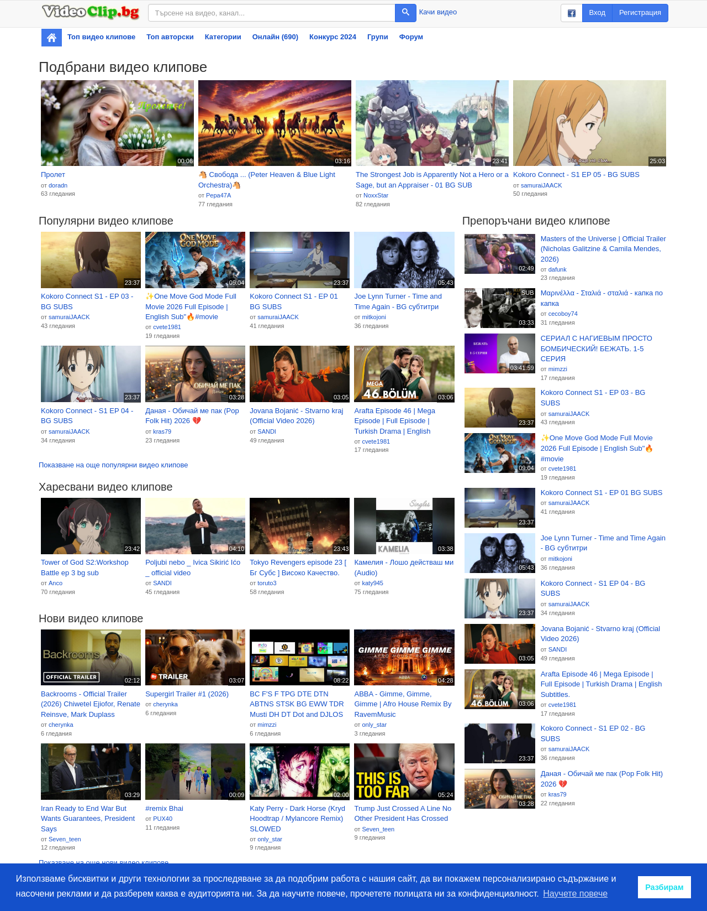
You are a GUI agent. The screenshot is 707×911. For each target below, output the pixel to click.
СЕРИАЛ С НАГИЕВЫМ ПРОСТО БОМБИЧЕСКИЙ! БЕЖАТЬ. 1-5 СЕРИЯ (596, 348)
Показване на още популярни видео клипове (113, 465)
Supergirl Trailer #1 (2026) (187, 694)
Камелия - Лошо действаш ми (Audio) (403, 567)
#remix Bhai (164, 808)
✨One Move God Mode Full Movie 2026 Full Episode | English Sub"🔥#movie (190, 306)
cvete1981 (167, 327)
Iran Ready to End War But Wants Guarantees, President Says (88, 818)
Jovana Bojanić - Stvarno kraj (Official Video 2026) (296, 416)
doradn (58, 185)
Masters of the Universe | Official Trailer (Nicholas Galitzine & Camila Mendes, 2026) (603, 249)
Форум (411, 37)
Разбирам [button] (664, 887)
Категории (223, 37)
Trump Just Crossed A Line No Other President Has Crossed (402, 813)
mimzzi (266, 724)
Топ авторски (169, 37)
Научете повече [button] (575, 893)
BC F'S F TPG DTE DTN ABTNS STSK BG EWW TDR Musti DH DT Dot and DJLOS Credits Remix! (297, 705)
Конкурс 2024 (332, 37)
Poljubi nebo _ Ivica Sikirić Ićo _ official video (192, 567)
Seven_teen (65, 839)
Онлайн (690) (275, 37)
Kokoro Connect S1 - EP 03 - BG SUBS (87, 301)
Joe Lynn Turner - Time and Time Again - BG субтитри (398, 301)
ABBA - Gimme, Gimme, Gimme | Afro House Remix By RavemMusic (402, 704)
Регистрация (640, 12)
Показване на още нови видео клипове (103, 862)
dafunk (557, 269)
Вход (597, 12)
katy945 (372, 583)
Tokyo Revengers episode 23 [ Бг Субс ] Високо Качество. (298, 567)
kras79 (162, 431)
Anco (55, 583)
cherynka (61, 724)
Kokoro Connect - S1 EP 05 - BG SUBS (576, 174)
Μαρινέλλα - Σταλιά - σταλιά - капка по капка (602, 298)
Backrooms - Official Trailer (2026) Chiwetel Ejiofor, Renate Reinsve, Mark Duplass (90, 704)
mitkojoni (374, 317)
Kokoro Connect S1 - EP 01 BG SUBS (293, 301)
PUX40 (162, 818)
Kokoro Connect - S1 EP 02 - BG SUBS (593, 733)
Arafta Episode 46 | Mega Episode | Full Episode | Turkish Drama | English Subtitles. (394, 421)
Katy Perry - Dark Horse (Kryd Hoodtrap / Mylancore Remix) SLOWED (297, 818)
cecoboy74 (563, 313)
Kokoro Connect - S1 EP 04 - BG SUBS (87, 416)
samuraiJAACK (541, 185)
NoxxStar (375, 195)
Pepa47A (218, 195)
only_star (374, 724)
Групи (377, 37)
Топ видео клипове (101, 37)
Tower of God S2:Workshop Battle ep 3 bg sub (85, 567)
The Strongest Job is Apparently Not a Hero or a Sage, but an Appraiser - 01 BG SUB (432, 179)
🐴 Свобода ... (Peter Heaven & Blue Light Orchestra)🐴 (266, 179)
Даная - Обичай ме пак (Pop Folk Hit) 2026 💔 (192, 416)
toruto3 (266, 583)
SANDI (266, 431)
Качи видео (438, 12)
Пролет (53, 174)
